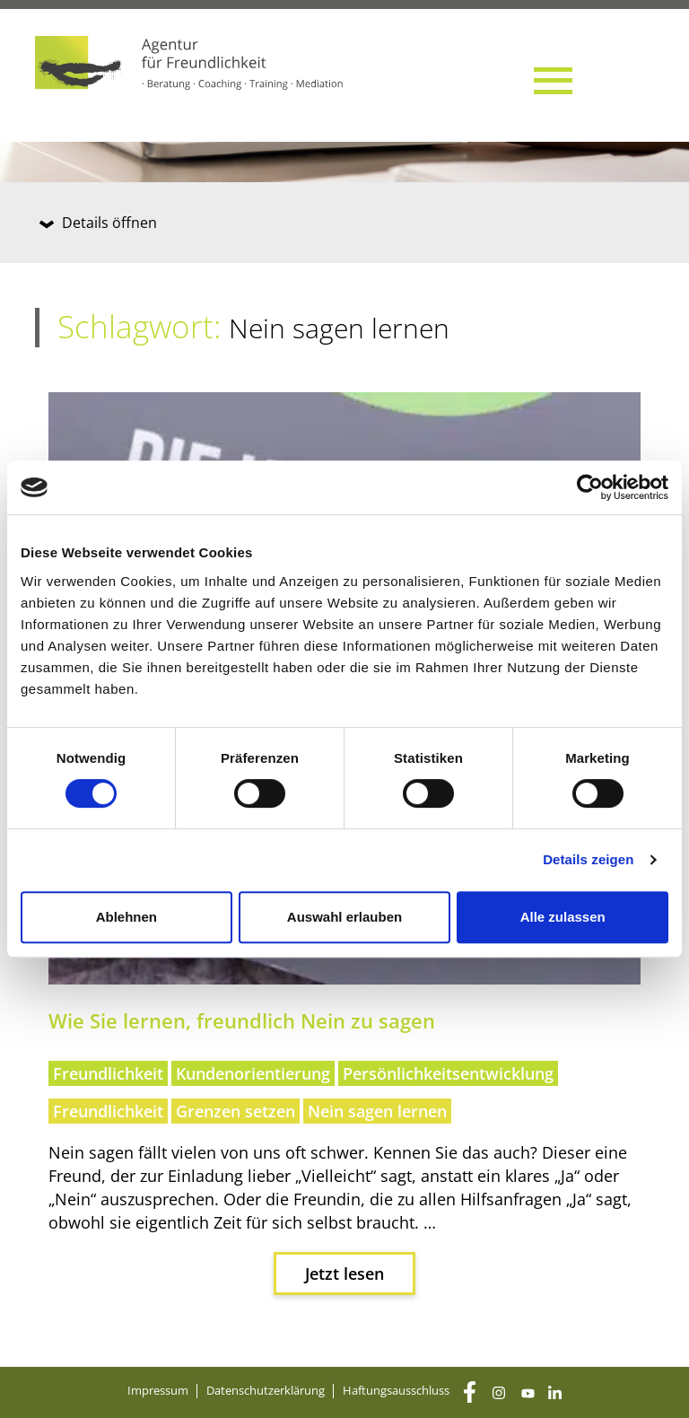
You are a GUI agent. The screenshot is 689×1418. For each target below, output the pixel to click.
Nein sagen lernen (377, 1111)
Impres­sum (157, 1390)
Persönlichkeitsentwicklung (448, 1073)
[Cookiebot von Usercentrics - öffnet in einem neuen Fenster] (589, 487)
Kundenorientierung (253, 1073)
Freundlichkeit (108, 1073)
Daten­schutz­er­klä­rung (265, 1390)
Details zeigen (588, 859)
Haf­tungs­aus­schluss (396, 1390)
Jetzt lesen (344, 1273)
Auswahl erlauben (344, 916)
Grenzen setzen (235, 1111)
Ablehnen (126, 916)
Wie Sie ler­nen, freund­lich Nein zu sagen (241, 1020)
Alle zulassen (563, 916)
